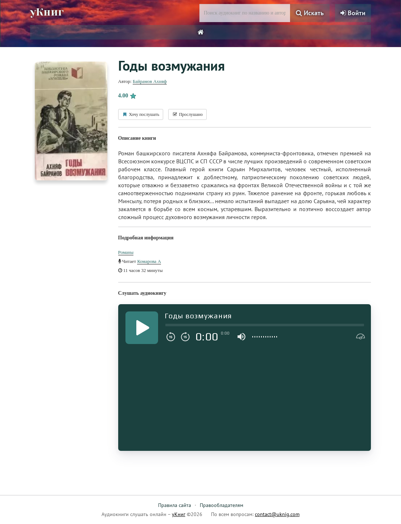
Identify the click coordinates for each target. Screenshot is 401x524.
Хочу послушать (141, 114)
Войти (352, 13)
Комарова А (149, 261)
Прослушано (187, 114)
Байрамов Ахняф (150, 81)
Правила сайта (174, 505)
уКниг (47, 12)
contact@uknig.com (277, 514)
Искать (310, 13)
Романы (126, 252)
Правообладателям (221, 505)
